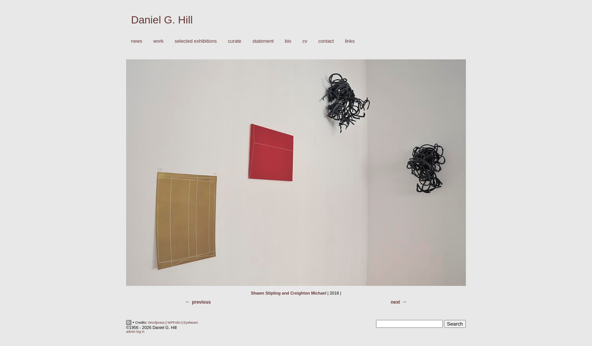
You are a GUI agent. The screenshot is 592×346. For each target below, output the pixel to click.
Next (395, 302)
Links (350, 41)
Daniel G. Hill (162, 20)
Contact (326, 41)
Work (156, 41)
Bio (288, 41)
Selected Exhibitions (196, 41)
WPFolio (174, 322)
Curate (235, 41)
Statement (263, 41)
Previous (201, 302)
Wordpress (156, 322)
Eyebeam (190, 322)
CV (304, 41)
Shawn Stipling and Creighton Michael (288, 293)
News (136, 41)
